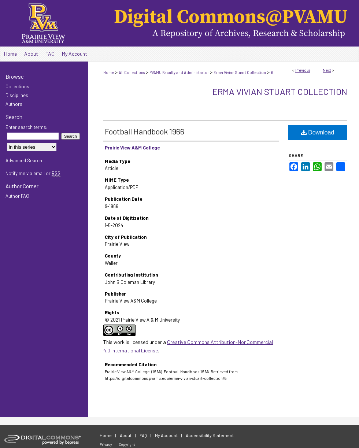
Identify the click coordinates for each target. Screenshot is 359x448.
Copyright (127, 444)
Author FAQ (17, 196)
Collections (17, 86)
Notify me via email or (32, 173)
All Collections (132, 72)
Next (327, 70)
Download (317, 132)
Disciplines (16, 95)
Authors (13, 104)
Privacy (106, 444)
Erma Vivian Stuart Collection (240, 72)
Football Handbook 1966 (144, 131)
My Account (166, 435)
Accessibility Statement (210, 435)
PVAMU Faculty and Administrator (179, 72)
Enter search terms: (26, 127)
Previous (302, 70)
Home (108, 72)
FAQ (143, 435)
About (126, 435)
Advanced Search (23, 160)
